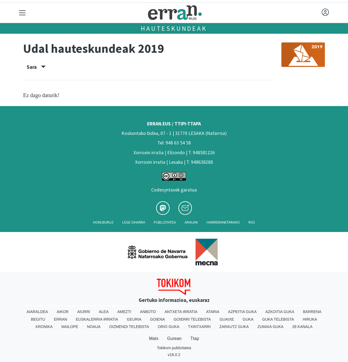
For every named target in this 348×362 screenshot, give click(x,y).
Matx (154, 338)
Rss (251, 222)
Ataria (212, 312)
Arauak (191, 222)
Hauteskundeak (174, 28)
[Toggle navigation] (22, 12)
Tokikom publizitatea (174, 348)
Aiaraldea (37, 312)
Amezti (124, 312)
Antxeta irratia (181, 312)
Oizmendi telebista (129, 326)
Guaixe (227, 319)
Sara (36, 67)
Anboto (148, 312)
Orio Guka (168, 326)
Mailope (69, 326)
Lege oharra (133, 222)
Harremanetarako (223, 222)
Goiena (157, 319)
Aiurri (83, 312)
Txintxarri (199, 326)
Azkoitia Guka (279, 312)
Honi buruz (103, 222)
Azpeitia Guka (242, 312)
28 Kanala (302, 326)
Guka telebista (278, 319)
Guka (248, 319)
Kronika (44, 326)
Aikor (63, 312)
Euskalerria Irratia (97, 319)
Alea (103, 312)
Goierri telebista (192, 319)
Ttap (194, 338)
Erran (60, 319)
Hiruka (310, 319)
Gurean (174, 338)
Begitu (38, 319)
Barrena (312, 312)
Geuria (134, 319)
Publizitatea (165, 222)
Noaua (94, 326)
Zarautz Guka (234, 326)
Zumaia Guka (270, 326)
